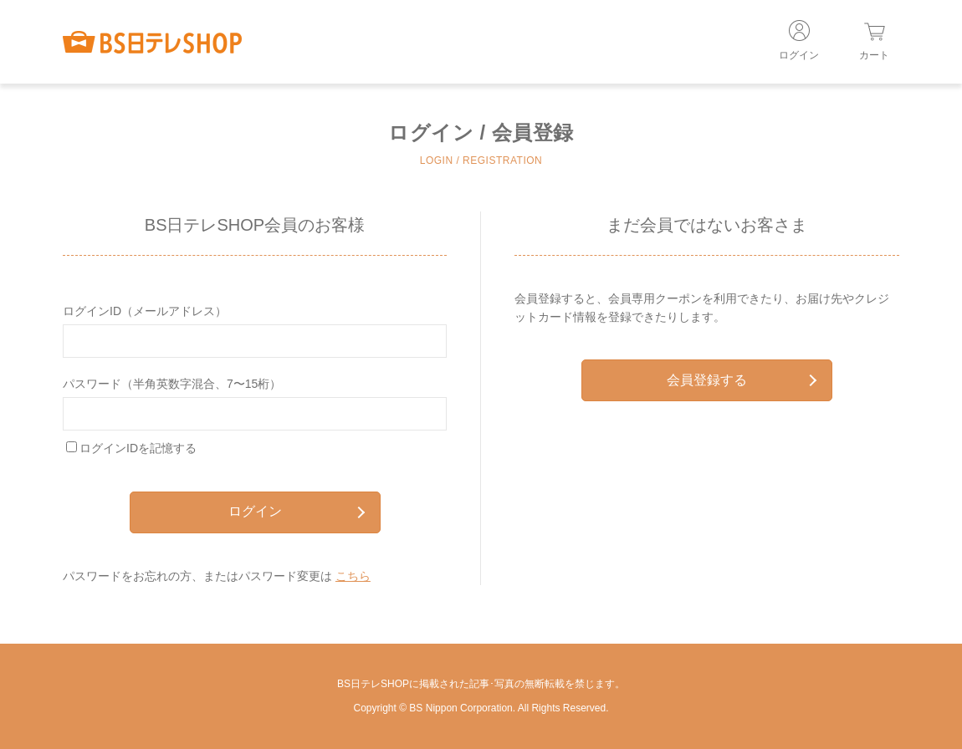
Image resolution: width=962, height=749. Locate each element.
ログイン (296, 511)
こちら (353, 576)
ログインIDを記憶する (138, 448)
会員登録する (741, 380)
